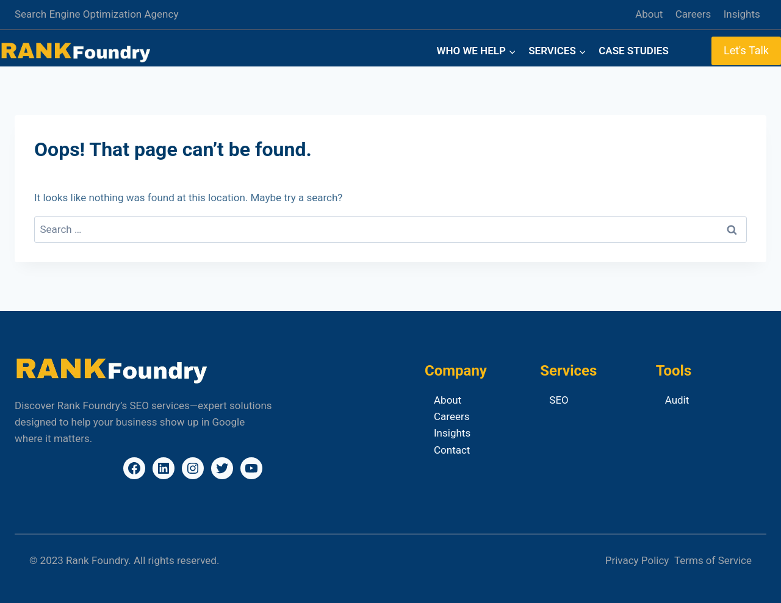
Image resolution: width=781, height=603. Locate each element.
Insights (742, 14)
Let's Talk (746, 50)
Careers (693, 14)
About (649, 14)
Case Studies (634, 51)
